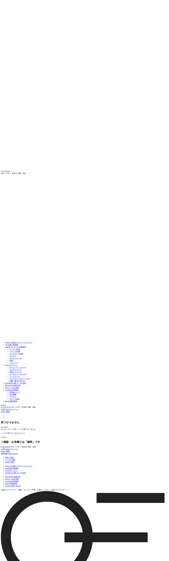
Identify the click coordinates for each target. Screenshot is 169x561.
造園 (11, 360)
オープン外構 (14, 349)
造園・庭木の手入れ (17, 381)
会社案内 (12, 390)
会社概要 (12, 394)
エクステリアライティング (19, 379)
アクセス (12, 397)
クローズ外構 (14, 351)
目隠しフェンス (15, 372)
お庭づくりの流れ (15, 383)
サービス (11, 365)
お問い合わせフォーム (9, 409)
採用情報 (11, 401)
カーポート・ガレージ (18, 374)
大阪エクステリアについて (19, 342)
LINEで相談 (5, 412)
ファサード (13, 363)
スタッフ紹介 (14, 399)
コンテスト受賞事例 (15, 347)
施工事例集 (11, 345)
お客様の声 (12, 385)
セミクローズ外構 (16, 354)
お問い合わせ (13, 486)
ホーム (3, 429)
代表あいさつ (14, 392)
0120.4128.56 (5, 447)
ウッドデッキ (14, 376)
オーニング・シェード (18, 367)
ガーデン (12, 356)
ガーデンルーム (15, 358)
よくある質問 (12, 388)
